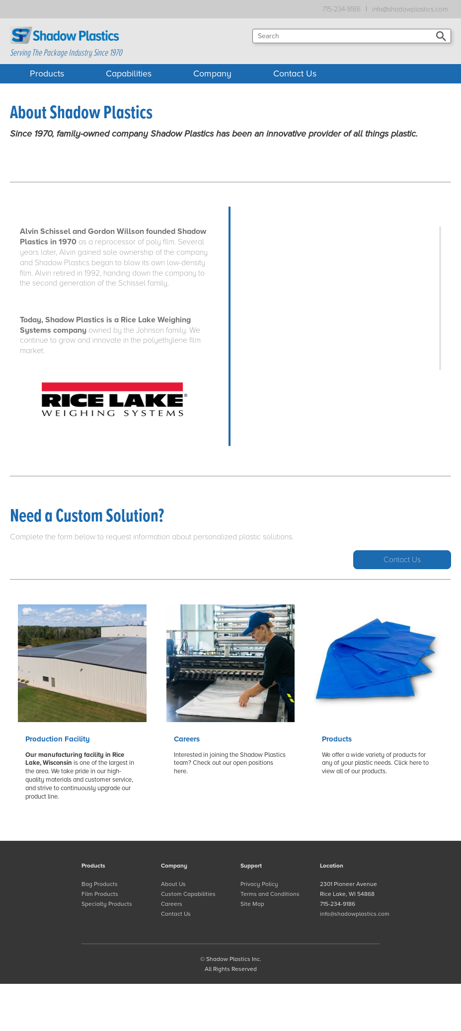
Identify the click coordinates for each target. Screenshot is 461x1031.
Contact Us (294, 73)
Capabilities (129, 73)
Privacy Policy (259, 884)
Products (47, 73)
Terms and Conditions (270, 893)
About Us (173, 884)
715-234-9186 (341, 9)
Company (212, 73)
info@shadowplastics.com (410, 9)
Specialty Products (106, 903)
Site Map (252, 903)
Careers (171, 903)
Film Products (99, 893)
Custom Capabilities (188, 893)
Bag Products (99, 884)
